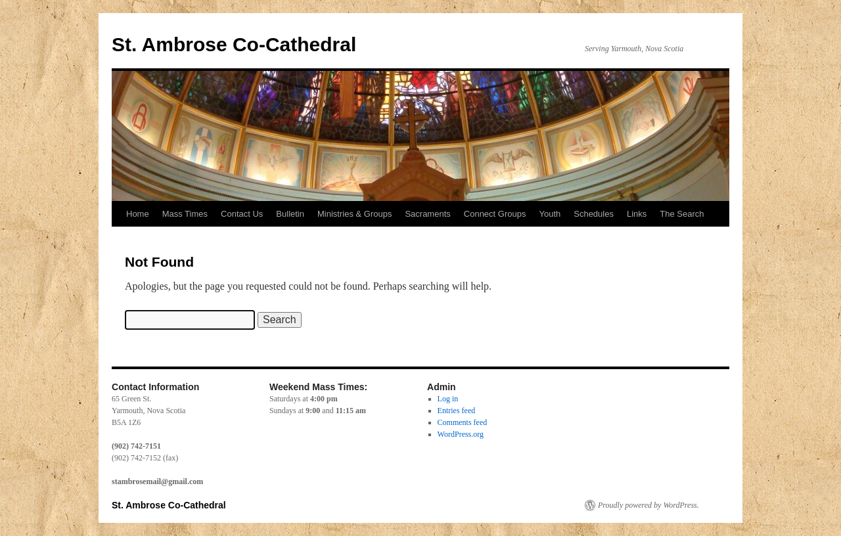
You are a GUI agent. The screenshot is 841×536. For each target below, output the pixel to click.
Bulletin (290, 214)
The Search (682, 214)
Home (137, 214)
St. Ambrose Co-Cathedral (234, 44)
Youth (549, 214)
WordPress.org (461, 434)
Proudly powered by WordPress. (648, 505)
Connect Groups (495, 214)
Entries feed (457, 410)
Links (637, 214)
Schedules (594, 214)
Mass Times (185, 214)
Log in (448, 398)
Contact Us (242, 214)
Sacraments (427, 214)
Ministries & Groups (354, 214)
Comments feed (463, 422)
